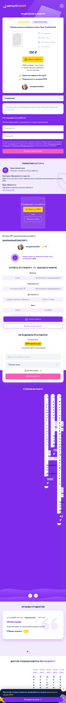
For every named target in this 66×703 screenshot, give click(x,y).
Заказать (33, 151)
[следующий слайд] (36, 439)
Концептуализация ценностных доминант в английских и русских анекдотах (32, 520)
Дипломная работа (25, 533)
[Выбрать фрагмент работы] (33, 98)
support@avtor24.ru (33, 650)
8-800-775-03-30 (33, 637)
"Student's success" (24, 401)
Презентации (24, 22)
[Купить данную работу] (33, 257)
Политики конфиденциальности (23, 146)
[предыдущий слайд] (30, 439)
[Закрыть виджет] (63, 689)
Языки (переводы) (40, 22)
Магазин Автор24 (10, 630)
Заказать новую (33, 219)
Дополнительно (32, 371)
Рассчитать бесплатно (33, 326)
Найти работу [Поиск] (33, 376)
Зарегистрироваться (53, 608)
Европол (61, 401)
